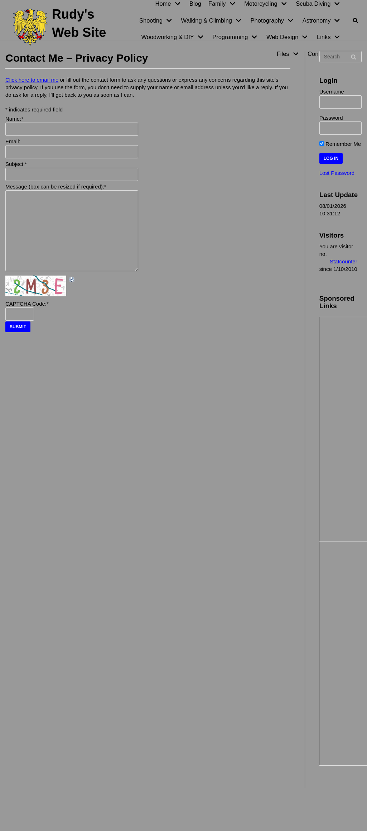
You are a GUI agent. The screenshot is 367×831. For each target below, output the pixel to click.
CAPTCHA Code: (27, 304)
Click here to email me (31, 80)
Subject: (16, 164)
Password (331, 118)
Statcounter (343, 261)
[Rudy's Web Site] (61, 27)
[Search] (355, 20)
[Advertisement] (345, 428)
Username (331, 92)
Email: (12, 141)
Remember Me (340, 144)
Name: (14, 119)
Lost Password (336, 173)
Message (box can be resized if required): (55, 186)
